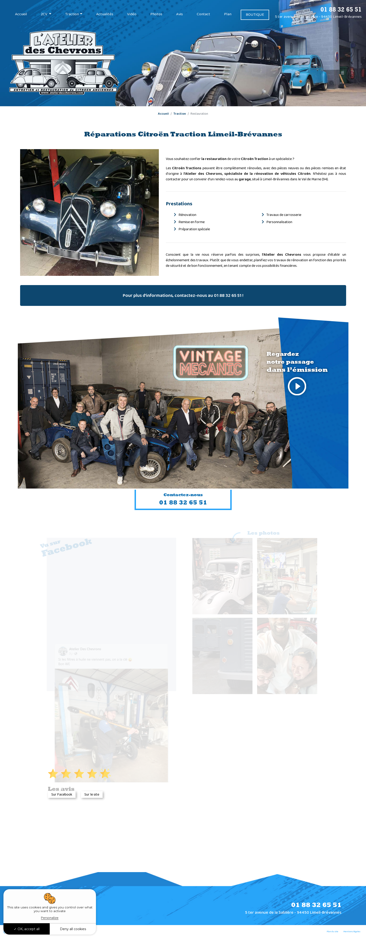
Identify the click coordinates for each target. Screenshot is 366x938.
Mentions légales (351, 931)
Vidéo (131, 14)
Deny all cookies (73, 929)
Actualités (104, 14)
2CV (44, 14)
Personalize (49, 918)
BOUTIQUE (255, 15)
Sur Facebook (61, 794)
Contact (203, 14)
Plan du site (332, 931)
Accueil (21, 14)
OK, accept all (27, 929)
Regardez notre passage (297, 375)
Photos (156, 14)
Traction (72, 14)
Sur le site (91, 794)
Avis (179, 14)
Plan (227, 14)
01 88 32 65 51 (341, 9)
